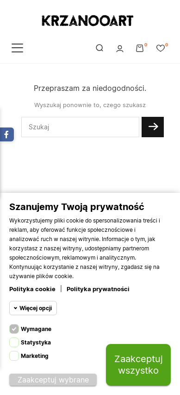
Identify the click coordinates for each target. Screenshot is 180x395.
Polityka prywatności (98, 289)
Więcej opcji (35, 308)
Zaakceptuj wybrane (53, 379)
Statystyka (36, 342)
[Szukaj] (80, 127)
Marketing (35, 355)
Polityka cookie (32, 289)
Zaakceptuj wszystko (138, 364)
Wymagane (36, 328)
